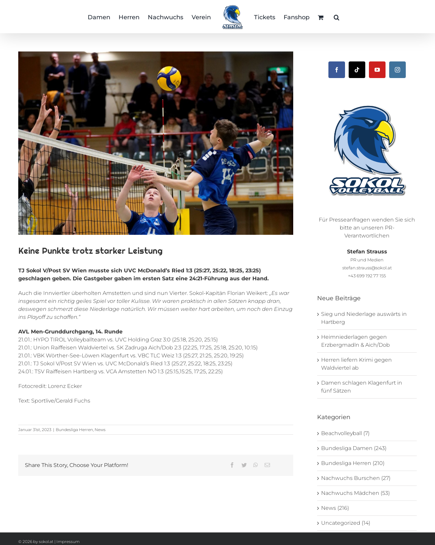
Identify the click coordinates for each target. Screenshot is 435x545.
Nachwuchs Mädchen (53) (355, 493)
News (100, 429)
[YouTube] (377, 69)
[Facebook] (336, 69)
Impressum (68, 541)
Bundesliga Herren (74, 429)
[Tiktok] (357, 69)
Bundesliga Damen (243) (354, 448)
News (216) (335, 508)
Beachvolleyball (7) (345, 433)
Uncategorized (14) (345, 523)
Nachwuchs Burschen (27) (356, 478)
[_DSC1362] (155, 143)
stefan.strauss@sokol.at (367, 267)
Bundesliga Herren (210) (353, 463)
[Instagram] (397, 69)
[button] (336, 16)
